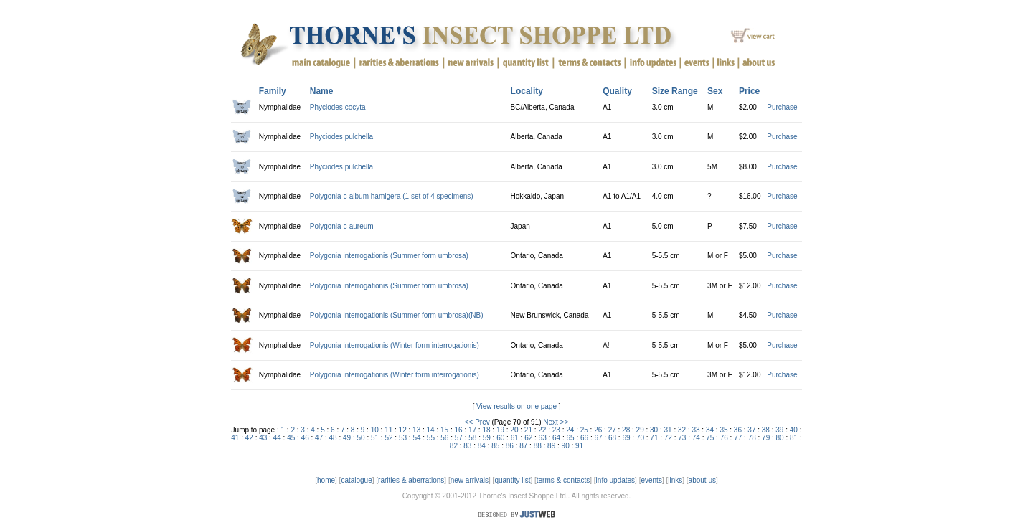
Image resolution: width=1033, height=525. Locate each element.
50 (361, 438)
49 (347, 438)
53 (403, 438)
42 (249, 438)
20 (514, 430)
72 (668, 438)
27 (612, 430)
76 (724, 438)
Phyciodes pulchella (341, 137)
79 (766, 438)
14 (431, 430)
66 (584, 438)
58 (472, 438)
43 (263, 438)
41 (235, 438)
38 (766, 430)
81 (794, 438)
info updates (616, 480)
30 (654, 430)
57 (459, 438)
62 (528, 438)
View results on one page (516, 406)
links (675, 480)
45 (291, 438)
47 (319, 438)
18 (486, 430)
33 (695, 430)
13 (416, 430)
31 (668, 430)
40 (794, 430)
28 (626, 430)
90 (566, 446)
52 (388, 438)
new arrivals (470, 480)
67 (598, 438)
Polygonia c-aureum (342, 226)
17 (472, 430)
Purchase (782, 107)
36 (738, 430)
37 (751, 430)
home (326, 480)
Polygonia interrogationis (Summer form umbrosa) (389, 256)
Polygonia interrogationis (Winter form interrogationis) (394, 345)
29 (640, 430)
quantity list (512, 480)
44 (277, 438)
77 (738, 438)
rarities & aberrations (411, 480)
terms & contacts (563, 480)
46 (305, 438)
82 (454, 446)
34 (710, 430)
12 (403, 430)
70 (640, 438)
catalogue (356, 480)
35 (723, 430)
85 (495, 446)
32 (682, 430)
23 (556, 430)
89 (551, 446)
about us (702, 480)
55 (431, 438)
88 (538, 446)
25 (584, 430)
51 (375, 438)
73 (682, 438)
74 (696, 438)
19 (500, 430)
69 (626, 438)
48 (333, 438)
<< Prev (477, 422)
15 (444, 430)
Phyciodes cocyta (338, 107)
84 (482, 446)
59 (487, 438)
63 (543, 438)
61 (515, 438)
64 (556, 438)
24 (570, 430)
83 (467, 446)
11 (388, 430)
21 (528, 430)
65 (571, 438)
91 (579, 446)
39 (779, 430)
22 (542, 430)
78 (752, 438)
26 (598, 430)
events (651, 480)
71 (654, 438)
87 (523, 446)
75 (710, 438)
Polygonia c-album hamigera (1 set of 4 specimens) (391, 196)
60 (500, 438)
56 (444, 438)
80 (780, 438)
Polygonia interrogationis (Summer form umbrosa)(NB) (397, 315)
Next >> (555, 422)
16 (458, 430)
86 (510, 446)
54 (416, 438)
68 (612, 438)
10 (375, 430)
